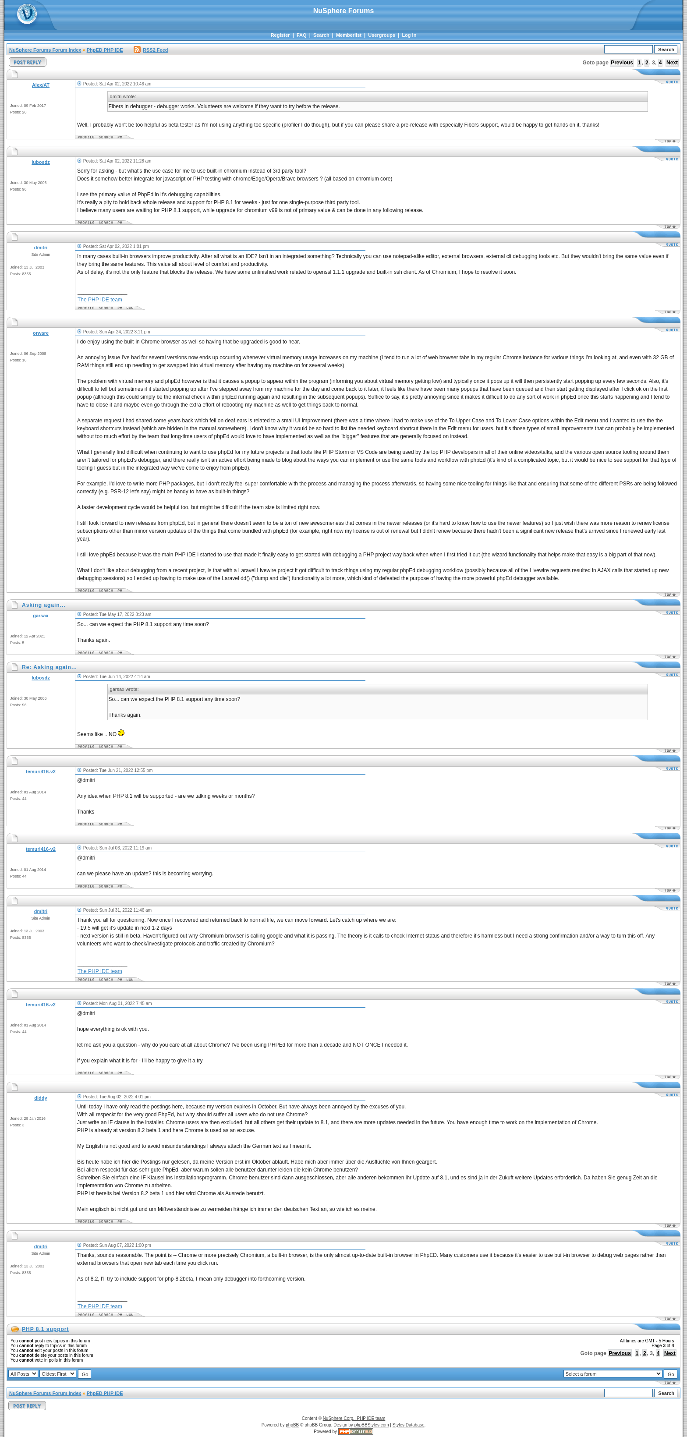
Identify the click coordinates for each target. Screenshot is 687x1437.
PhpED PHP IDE (105, 50)
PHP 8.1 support (45, 1329)
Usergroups (381, 35)
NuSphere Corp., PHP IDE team (354, 1418)
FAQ (302, 35)
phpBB (292, 1425)
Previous (622, 63)
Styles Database (409, 1425)
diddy (40, 1098)
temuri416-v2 (41, 771)
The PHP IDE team (100, 300)
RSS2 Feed (151, 50)
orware (41, 333)
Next (672, 63)
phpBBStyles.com (371, 1425)
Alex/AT (41, 85)
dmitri (41, 247)
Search (321, 35)
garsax (40, 615)
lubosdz (41, 162)
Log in (409, 35)
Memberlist (348, 35)
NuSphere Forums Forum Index (45, 50)
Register (280, 35)
